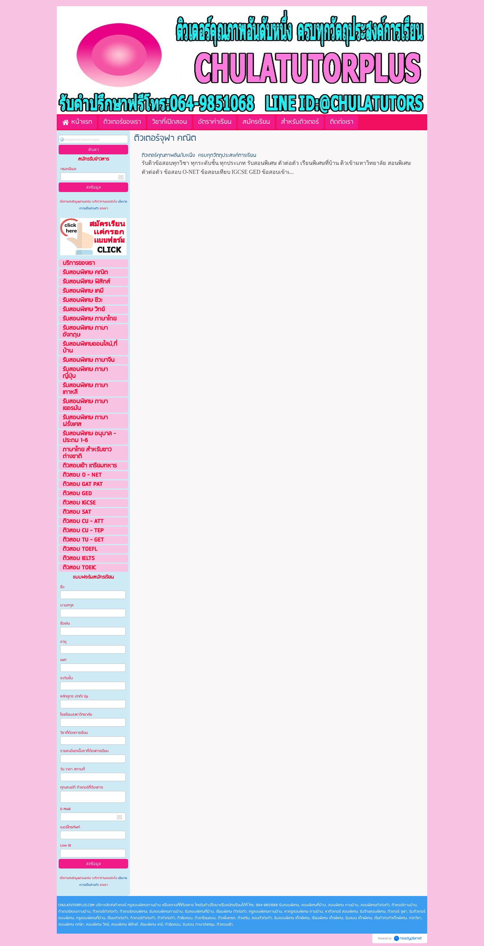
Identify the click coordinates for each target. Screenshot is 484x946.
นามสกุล (66, 605)
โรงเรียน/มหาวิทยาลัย (76, 714)
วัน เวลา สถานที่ (73, 769)
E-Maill (65, 809)
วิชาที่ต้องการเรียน (74, 733)
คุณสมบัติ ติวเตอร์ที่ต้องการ (81, 787)
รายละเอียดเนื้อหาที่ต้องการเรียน (84, 751)
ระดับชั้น (66, 678)
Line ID (66, 845)
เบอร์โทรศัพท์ (70, 827)
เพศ (63, 660)
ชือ (62, 587)
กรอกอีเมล (68, 169)
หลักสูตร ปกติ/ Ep (74, 696)
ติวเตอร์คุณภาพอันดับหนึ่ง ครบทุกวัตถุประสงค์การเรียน (199, 155)
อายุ (63, 641)
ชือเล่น (65, 623)
